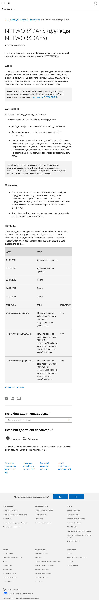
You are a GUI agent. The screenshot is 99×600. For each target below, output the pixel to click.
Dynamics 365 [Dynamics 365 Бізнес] (7, 565)
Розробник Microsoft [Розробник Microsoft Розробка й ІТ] (41, 553)
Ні (76, 497)
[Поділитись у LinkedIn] (11, 398)
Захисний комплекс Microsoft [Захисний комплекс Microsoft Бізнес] (12, 557)
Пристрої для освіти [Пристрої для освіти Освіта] (73, 515)
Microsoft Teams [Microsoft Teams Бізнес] (8, 582)
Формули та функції (19, 19)
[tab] (13, 438)
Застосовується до (16, 45)
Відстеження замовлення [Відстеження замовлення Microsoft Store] (43, 523)
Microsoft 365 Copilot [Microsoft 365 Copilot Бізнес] (10, 578)
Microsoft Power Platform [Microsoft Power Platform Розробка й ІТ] (43, 574)
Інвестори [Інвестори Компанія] (70, 561)
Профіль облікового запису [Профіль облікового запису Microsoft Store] (44, 510)
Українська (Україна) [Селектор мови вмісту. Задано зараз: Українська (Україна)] (13, 589)
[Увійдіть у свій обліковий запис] (95, 3)
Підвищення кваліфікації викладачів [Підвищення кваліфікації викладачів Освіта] (79, 531)
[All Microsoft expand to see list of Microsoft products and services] (3, 3)
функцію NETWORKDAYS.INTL (45, 97)
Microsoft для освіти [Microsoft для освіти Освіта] (73, 510)
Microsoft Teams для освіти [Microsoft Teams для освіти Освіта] (76, 519)
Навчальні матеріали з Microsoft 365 (29, 466)
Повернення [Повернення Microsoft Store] (39, 519)
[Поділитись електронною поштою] (17, 398)
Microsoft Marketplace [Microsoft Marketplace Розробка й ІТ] (42, 569)
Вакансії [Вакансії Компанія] (69, 553)
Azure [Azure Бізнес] (5, 561)
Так (60, 497)
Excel (7, 19)
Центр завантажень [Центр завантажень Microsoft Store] (41, 515)
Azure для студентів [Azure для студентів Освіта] (73, 541)
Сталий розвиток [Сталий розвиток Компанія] (72, 565)
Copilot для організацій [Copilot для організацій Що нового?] (10, 510)
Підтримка (7, 9)
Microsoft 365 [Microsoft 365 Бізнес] (7, 569)
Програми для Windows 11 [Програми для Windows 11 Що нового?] (11, 527)
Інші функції (35, 19)
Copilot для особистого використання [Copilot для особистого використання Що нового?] (15, 515)
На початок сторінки (14, 387)
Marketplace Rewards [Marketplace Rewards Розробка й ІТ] (42, 578)
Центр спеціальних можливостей (64, 466)
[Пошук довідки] (9, 3)
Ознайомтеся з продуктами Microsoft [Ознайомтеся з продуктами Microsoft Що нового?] (15, 523)
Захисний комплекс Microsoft (44, 466)
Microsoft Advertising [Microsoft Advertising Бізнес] (9, 574)
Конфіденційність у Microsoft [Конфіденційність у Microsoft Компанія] (76, 557)
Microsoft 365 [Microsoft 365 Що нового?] (7, 519)
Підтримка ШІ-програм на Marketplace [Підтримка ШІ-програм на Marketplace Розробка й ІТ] (47, 561)
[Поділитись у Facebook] (7, 398)
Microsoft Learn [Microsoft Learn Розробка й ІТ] (40, 557)
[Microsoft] (49, 1)
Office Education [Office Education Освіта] (72, 527)
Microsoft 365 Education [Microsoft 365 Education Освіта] (74, 523)
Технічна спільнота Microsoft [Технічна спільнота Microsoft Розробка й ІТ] (44, 565)
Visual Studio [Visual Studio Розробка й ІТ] (39, 582)
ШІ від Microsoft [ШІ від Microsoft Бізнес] (8, 553)
